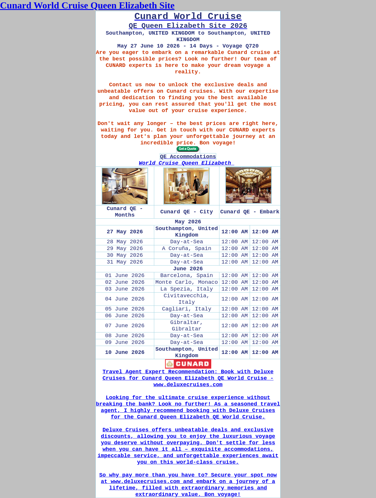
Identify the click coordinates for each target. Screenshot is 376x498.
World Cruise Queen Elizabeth (186, 163)
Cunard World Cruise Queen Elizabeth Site (87, 5)
